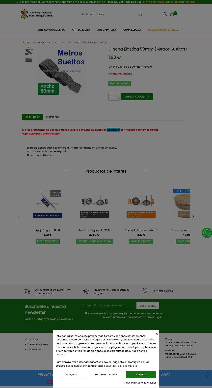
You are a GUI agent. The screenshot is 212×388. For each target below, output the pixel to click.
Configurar (71, 374)
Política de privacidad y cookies (140, 382)
